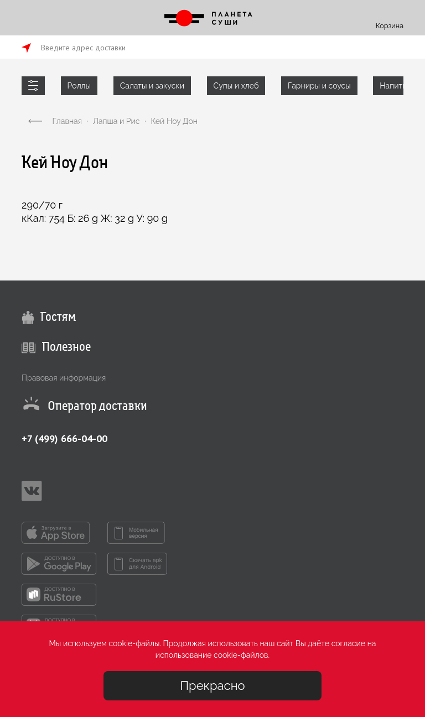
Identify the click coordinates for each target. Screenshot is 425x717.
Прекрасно (212, 685)
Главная (67, 121)
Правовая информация (64, 377)
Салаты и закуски (152, 85)
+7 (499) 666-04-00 (64, 438)
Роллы (79, 85)
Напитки (395, 85)
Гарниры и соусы (319, 85)
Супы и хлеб (236, 85)
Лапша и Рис (116, 121)
